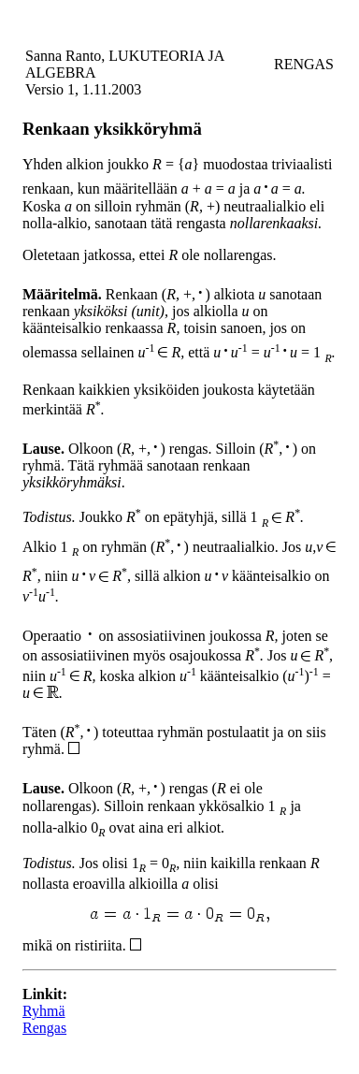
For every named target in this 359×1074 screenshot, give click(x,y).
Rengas (44, 1028)
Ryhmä (43, 1011)
